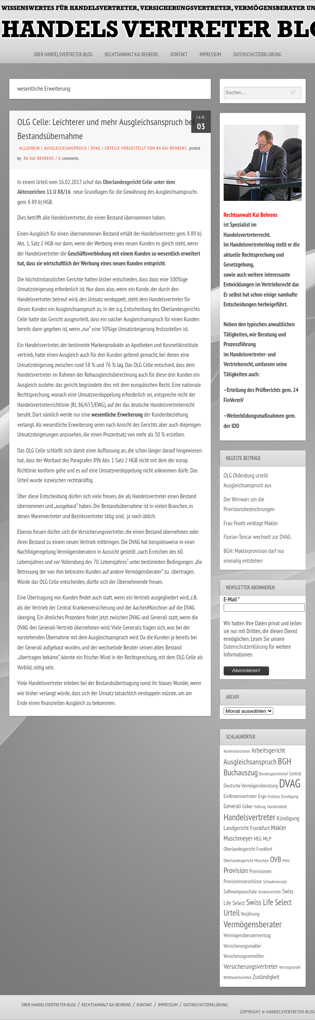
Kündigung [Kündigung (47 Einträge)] (288, 818)
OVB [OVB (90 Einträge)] (275, 859)
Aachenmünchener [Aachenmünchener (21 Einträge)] (237, 751)
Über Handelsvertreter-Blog (63, 54)
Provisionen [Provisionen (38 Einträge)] (260, 871)
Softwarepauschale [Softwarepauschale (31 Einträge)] (240, 891)
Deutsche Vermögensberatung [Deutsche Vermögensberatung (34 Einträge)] (251, 785)
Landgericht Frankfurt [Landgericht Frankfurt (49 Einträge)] (247, 828)
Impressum (210, 54)
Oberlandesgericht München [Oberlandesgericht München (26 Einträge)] (246, 860)
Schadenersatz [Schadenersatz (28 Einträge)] (275, 881)
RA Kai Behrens (39, 158)
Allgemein (29, 148)
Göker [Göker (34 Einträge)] (247, 806)
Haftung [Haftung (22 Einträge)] (260, 806)
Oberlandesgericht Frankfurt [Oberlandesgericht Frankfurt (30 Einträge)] (248, 849)
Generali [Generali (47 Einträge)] (232, 806)
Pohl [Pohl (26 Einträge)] (286, 860)
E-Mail (232, 599)
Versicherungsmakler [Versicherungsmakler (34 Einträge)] (243, 945)
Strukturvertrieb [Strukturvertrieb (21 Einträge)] (269, 892)
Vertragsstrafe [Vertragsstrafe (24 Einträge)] (290, 967)
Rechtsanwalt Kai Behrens (131, 54)
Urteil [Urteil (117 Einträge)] (232, 912)
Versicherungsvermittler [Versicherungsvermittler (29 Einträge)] (244, 956)
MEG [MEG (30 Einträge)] (258, 839)
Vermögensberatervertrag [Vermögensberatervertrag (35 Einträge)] (247, 935)
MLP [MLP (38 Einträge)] (267, 838)
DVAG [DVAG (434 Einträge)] (290, 783)
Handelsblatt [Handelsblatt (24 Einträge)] (277, 806)
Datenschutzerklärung (257, 54)
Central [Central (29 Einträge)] (295, 773)
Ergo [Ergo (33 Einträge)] (262, 796)
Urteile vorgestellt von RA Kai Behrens (146, 148)
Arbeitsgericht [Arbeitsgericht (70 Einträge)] (268, 750)
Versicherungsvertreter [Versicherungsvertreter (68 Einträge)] (251, 966)
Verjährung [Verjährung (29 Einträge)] (250, 914)
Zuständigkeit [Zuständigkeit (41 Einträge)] (266, 977)
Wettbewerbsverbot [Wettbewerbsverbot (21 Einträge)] (237, 977)
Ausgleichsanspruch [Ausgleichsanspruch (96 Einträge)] (250, 762)
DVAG (96, 148)
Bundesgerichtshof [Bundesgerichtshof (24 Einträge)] (273, 774)
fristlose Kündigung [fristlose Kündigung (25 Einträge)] (282, 796)
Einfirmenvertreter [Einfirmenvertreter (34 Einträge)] (240, 796)
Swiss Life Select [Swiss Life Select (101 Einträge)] (269, 902)
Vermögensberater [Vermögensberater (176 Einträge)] (253, 924)
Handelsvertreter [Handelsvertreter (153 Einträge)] (250, 817)
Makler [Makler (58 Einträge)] (278, 827)
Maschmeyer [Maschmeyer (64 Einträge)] (238, 838)
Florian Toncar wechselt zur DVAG (257, 536)
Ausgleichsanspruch (65, 148)
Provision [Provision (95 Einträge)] (236, 870)
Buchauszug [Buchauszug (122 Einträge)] (241, 772)
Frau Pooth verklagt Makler (251, 523)
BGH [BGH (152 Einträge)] (284, 761)
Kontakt (179, 54)
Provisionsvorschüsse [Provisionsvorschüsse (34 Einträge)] (243, 881)
